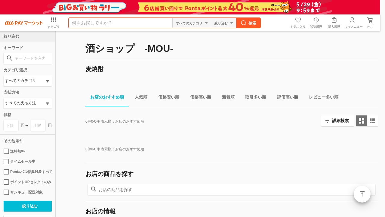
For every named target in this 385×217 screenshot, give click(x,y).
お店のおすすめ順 (104, 98)
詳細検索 (340, 120)
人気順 (138, 98)
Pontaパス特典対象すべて (28, 172)
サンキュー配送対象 (23, 192)
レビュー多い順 (321, 98)
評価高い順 (285, 98)
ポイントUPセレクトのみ (27, 182)
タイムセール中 (19, 161)
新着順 (226, 98)
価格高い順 (198, 98)
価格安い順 (166, 98)
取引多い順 (253, 98)
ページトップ (362, 194)
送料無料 (14, 151)
